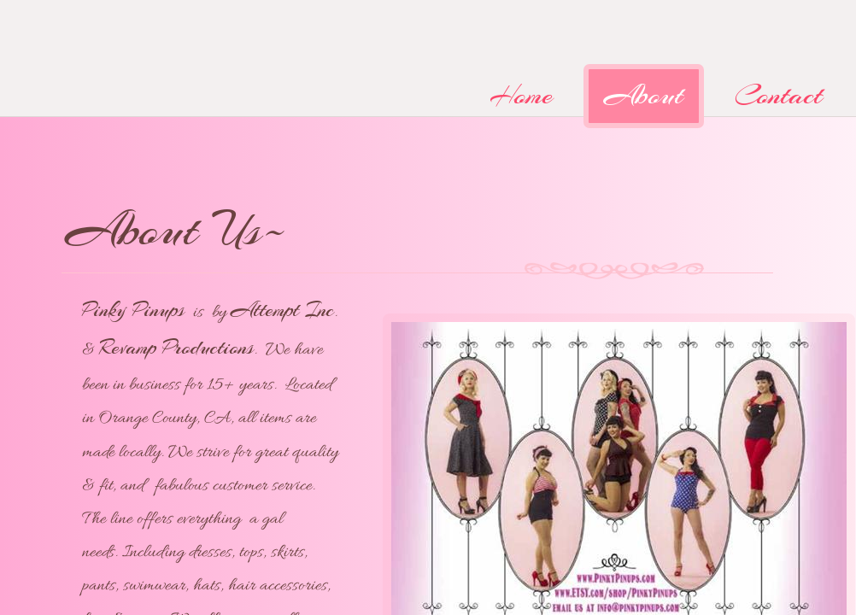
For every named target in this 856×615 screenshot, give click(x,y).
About (643, 95)
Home (521, 95)
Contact (779, 95)
